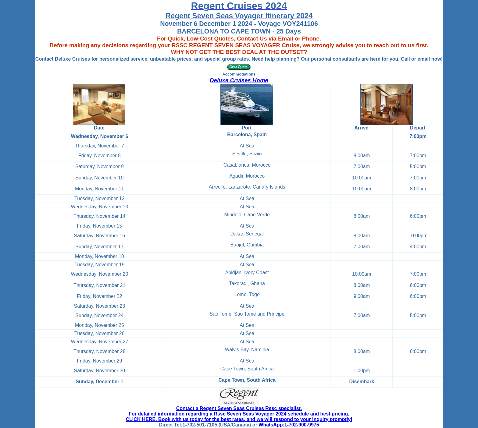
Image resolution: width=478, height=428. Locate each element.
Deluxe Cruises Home (239, 80)
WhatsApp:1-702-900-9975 (289, 424)
